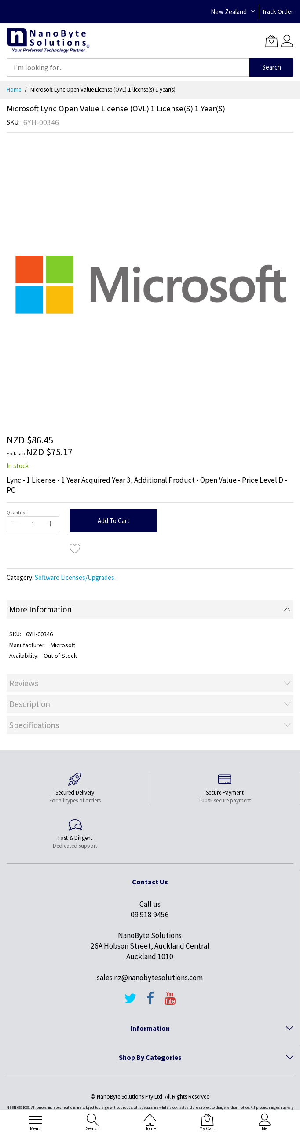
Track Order (277, 11)
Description (29, 704)
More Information (40, 609)
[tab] (150, 609)
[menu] (35, 1119)
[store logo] (48, 41)
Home (14, 89)
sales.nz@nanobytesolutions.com (150, 977)
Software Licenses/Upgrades (74, 577)
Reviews (23, 683)
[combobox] (128, 67)
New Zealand (229, 11)
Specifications (34, 725)
